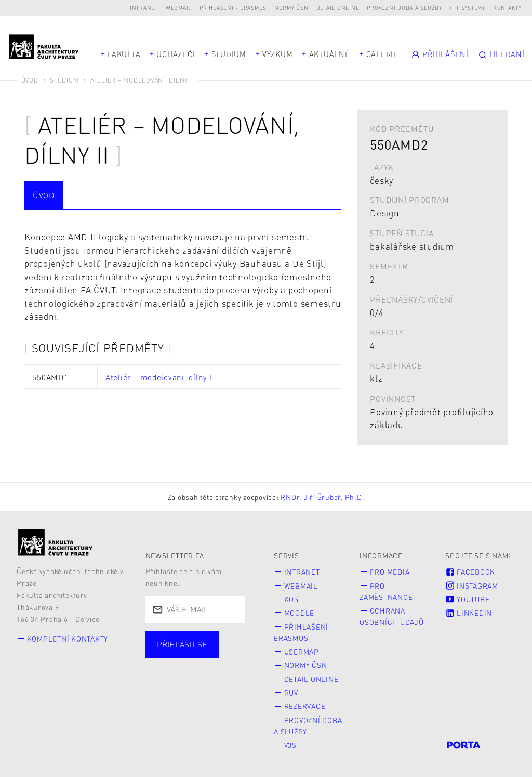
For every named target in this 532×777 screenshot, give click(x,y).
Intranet (144, 7)
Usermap (301, 651)
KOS (291, 599)
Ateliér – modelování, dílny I (158, 377)
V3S (290, 745)
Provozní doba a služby (404, 7)
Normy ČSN (291, 7)
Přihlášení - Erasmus (233, 7)
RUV (291, 692)
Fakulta (124, 54)
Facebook (470, 571)
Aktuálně (329, 54)
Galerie (382, 54)
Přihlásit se (182, 644)
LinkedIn (468, 612)
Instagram (471, 585)
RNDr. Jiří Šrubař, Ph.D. (322, 497)
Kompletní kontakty (68, 638)
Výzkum (277, 54)
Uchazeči (175, 54)
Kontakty (507, 7)
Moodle (299, 612)
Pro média (390, 571)
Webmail (179, 7)
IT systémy (469, 7)
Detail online (338, 7)
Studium (228, 54)
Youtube (467, 599)
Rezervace (305, 706)
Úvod (29, 80)
